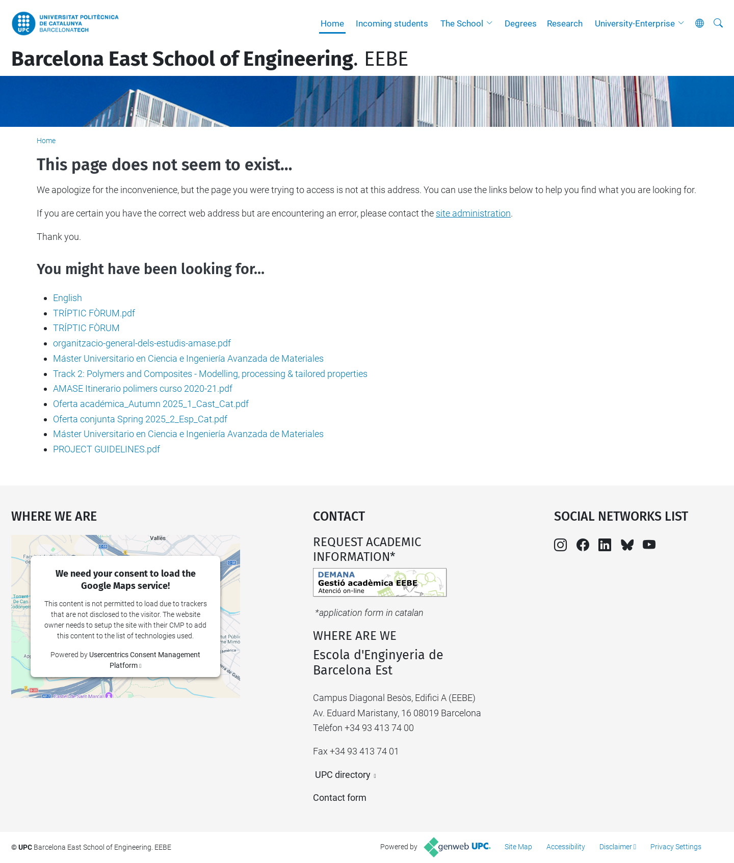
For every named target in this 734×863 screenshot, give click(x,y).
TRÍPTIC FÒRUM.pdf (94, 313)
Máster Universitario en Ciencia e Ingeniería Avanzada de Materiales (188, 358)
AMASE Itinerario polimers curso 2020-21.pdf (142, 388)
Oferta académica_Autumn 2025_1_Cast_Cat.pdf (151, 403)
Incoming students (392, 23)
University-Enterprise (635, 23)
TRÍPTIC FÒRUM (86, 327)
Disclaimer (615, 847)
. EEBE (209, 59)
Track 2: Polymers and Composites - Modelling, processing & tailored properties (210, 373)
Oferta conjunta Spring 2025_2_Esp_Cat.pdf (140, 419)
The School (461, 23)
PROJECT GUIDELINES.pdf (106, 449)
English (67, 297)
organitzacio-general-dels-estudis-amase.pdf (142, 343)
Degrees (521, 23)
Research (565, 23)
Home (332, 23)
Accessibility (565, 847)
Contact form (339, 797)
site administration (473, 213)
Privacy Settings (675, 847)
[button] (492, 23)
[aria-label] (718, 23)
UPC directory (343, 774)
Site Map (518, 847)
